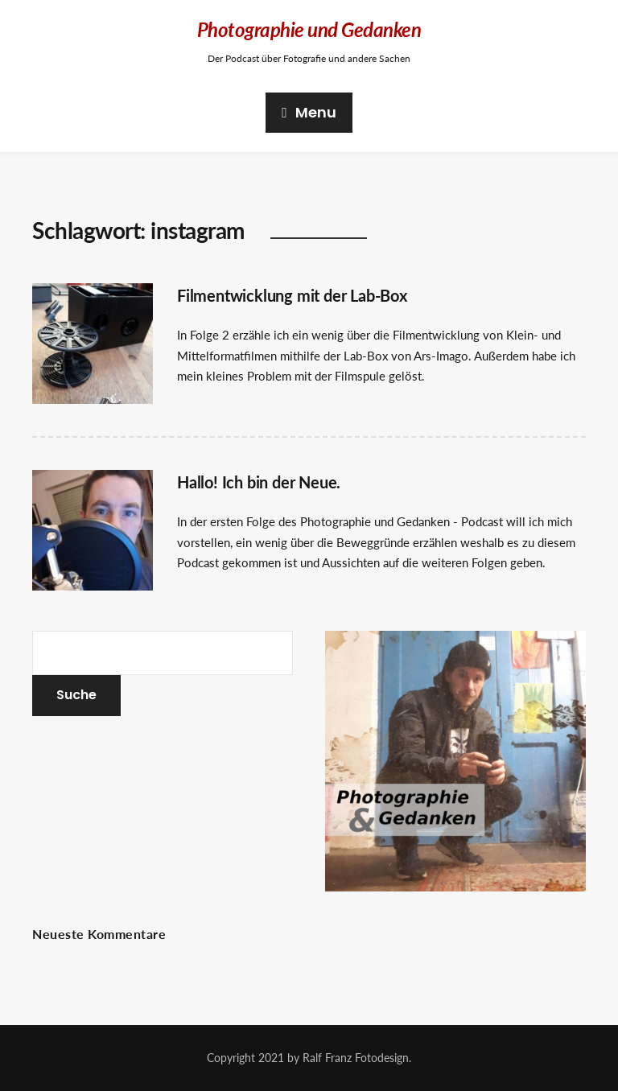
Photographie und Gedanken (309, 29)
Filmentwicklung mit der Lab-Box (292, 295)
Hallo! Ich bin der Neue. (258, 482)
